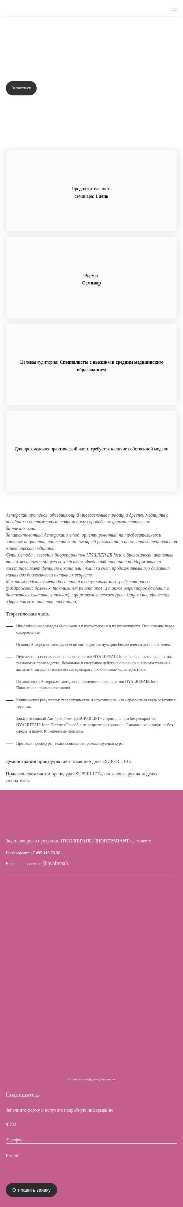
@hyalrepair (56, 863)
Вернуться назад (28, 30)
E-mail (12, 1155)
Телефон (14, 1139)
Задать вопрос (159, 88)
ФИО (11, 1124)
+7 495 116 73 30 (45, 853)
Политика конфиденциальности (91, 1079)
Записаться (21, 88)
